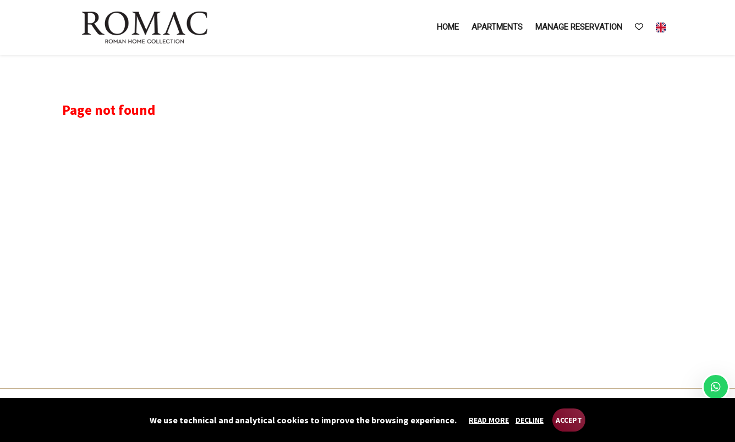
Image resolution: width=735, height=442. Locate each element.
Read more (489, 420)
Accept (569, 420)
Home (448, 27)
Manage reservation (578, 27)
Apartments (497, 27)
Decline (529, 420)
